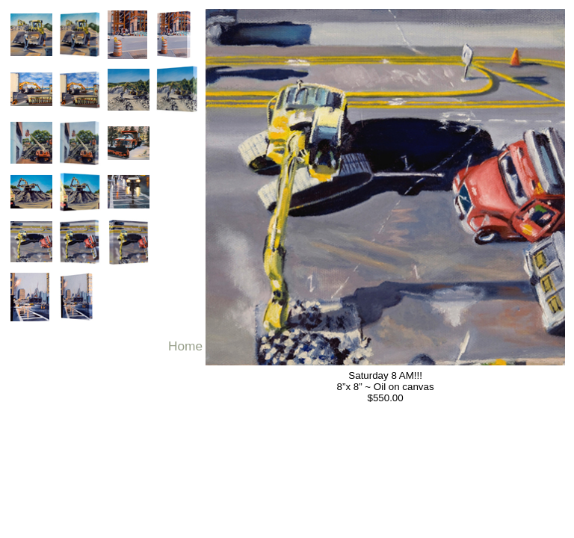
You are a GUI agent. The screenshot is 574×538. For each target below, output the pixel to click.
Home (185, 345)
